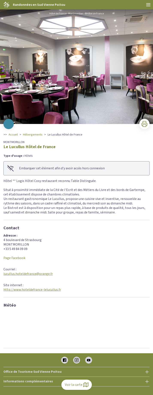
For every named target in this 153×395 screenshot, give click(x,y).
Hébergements (32, 135)
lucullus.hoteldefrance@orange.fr (28, 273)
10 (94, 118)
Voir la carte (76, 384)
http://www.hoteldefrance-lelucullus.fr (32, 289)
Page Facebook (14, 258)
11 (98, 118)
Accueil (13, 135)
